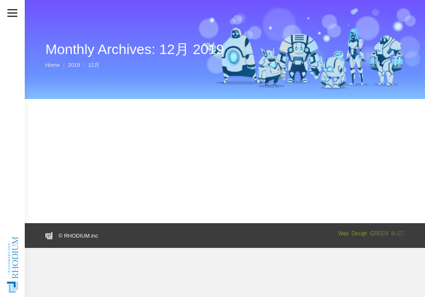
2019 (74, 65)
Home (52, 65)
